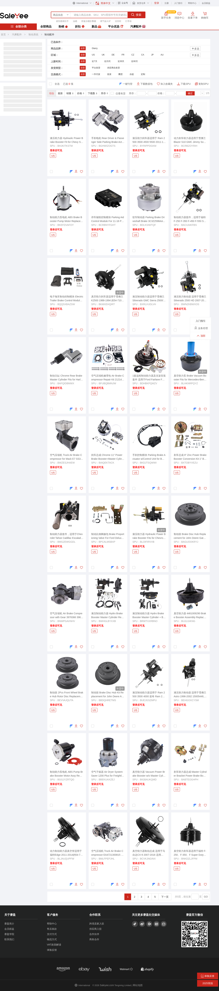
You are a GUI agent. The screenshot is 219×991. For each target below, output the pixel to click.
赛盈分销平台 (14, 16)
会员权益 (206, 3)
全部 (83, 48)
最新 (60, 93)
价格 (80, 93)
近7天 (94, 61)
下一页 (165, 896)
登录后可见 (56, 150)
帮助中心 (192, 3)
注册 (167, 3)
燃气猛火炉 (105, 21)
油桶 (75, 21)
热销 (63, 26)
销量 (69, 93)
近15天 (107, 61)
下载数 (92, 93)
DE (113, 55)
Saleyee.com (107, 985)
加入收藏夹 (166, 83)
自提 (132, 74)
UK (103, 55)
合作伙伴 (94, 934)
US (93, 55)
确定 (190, 93)
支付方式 (52, 934)
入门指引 (178, 3)
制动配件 (49, 34)
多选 (195, 48)
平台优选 (115, 26)
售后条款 (52, 928)
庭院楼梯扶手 (62, 21)
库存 (104, 93)
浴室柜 (118, 21)
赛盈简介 (9, 923)
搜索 (136, 14)
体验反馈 (52, 949)
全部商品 (46, 26)
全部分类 (18, 26)
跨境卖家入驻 (96, 923)
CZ (132, 55)
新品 (96, 26)
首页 (3, 34)
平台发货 (96, 68)
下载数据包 (146, 83)
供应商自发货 (113, 68)
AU (162, 55)
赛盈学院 (9, 934)
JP (152, 55)
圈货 (120, 74)
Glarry (95, 48)
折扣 (79, 26)
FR (123, 55)
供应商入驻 (95, 928)
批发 (109, 74)
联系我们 (9, 939)
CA (142, 55)
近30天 (121, 61)
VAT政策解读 (54, 944)
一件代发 (96, 74)
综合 (51, 93)
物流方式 (52, 939)
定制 (143, 74)
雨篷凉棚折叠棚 (88, 21)
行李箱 (128, 21)
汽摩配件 (137, 26)
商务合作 (94, 939)
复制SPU (203, 83)
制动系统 (34, 34)
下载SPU (186, 83)
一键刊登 (127, 83)
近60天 (134, 61)
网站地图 (138, 985)
